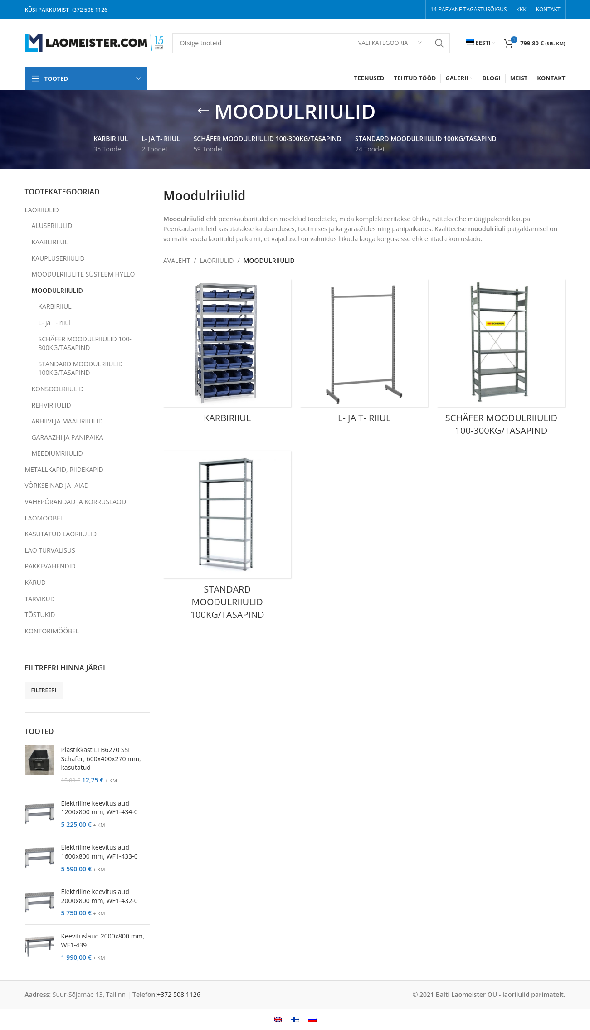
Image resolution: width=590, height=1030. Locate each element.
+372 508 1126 (88, 10)
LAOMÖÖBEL (44, 518)
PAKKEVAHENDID (50, 566)
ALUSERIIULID (52, 225)
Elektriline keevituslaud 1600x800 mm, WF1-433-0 (99, 851)
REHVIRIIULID (51, 405)
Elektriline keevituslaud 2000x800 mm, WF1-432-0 (99, 896)
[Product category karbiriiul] (227, 354)
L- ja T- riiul (55, 322)
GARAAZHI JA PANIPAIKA (67, 437)
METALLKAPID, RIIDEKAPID (64, 469)
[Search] (311, 43)
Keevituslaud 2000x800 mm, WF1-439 (103, 940)
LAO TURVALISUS (50, 550)
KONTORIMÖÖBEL (52, 631)
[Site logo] (94, 42)
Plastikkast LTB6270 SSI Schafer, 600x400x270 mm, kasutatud (101, 758)
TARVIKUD (40, 598)
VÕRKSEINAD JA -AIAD (57, 485)
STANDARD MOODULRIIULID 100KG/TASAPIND (81, 368)
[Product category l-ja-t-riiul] (364, 354)
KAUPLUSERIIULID (58, 258)
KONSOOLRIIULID (58, 388)
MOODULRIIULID (57, 290)
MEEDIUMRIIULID (57, 453)
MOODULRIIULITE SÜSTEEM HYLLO (83, 274)
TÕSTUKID (40, 614)
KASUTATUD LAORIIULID (61, 534)
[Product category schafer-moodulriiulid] (501, 360)
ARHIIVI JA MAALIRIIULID (67, 421)
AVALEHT (176, 260)
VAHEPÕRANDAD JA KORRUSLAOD (76, 501)
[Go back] (203, 111)
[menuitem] (480, 43)
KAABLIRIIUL (50, 242)
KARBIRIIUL (55, 306)
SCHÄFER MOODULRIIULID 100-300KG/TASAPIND (85, 343)
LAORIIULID (42, 209)
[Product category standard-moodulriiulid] (227, 538)
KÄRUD (35, 582)
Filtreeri (44, 690)
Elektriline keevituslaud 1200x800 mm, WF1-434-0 (99, 807)
